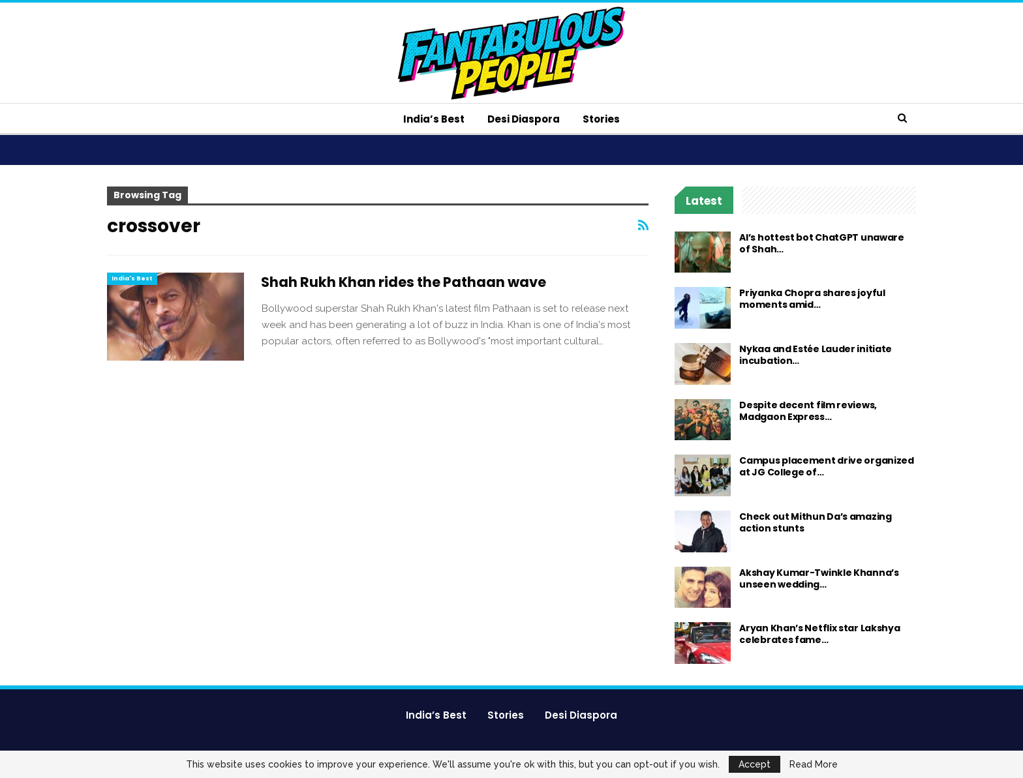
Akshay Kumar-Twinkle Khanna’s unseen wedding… (818, 578)
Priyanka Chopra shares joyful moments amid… (812, 298)
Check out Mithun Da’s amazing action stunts (815, 522)
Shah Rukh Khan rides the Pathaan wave (403, 282)
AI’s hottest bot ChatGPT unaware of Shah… (821, 243)
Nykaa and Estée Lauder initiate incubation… (815, 354)
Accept (755, 764)
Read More (813, 764)
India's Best (132, 278)
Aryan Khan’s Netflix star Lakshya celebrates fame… (819, 633)
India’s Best (434, 119)
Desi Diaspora (523, 119)
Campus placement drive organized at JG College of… (826, 466)
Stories (601, 119)
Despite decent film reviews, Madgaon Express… (808, 410)
